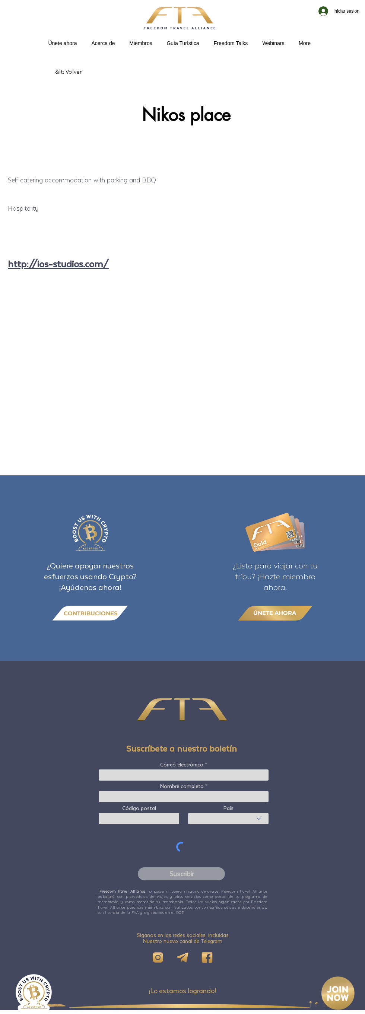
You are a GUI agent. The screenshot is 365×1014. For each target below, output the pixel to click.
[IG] (158, 957)
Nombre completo (182, 786)
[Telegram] (182, 957)
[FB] (207, 957)
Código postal (139, 808)
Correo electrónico (181, 765)
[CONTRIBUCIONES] (90, 613)
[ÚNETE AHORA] (275, 613)
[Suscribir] (181, 873)
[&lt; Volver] (79, 71)
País (228, 808)
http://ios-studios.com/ (58, 263)
